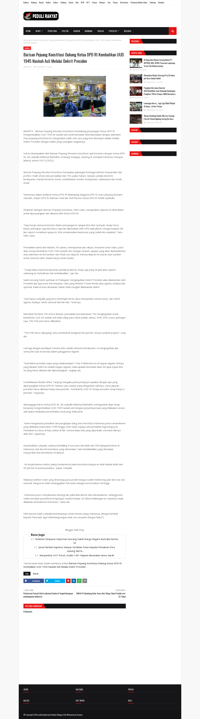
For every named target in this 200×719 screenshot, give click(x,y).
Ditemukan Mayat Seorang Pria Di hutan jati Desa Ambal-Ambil (159, 77)
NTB (82, 2)
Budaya (102, 2)
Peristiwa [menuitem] (52, 31)
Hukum (134, 130)
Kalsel (41, 2)
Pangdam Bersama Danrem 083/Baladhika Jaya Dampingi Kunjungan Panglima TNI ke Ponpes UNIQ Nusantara (159, 91)
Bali (77, 2)
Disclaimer (124, 2)
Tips (109, 2)
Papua (94, 2)
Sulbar (55, 2)
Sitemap (153, 2)
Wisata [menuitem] (101, 31)
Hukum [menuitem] (76, 31)
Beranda (27, 40)
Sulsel (71, 2)
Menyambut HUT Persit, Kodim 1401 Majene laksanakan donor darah (77, 555)
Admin (29, 67)
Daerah (36, 40)
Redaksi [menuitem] (127, 31)
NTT (88, 2)
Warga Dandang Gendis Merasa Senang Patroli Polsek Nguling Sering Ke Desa (159, 117)
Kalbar (48, 2)
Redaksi (161, 2)
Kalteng (34, 2)
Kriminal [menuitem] (89, 31)
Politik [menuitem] (65, 31)
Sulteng (63, 2)
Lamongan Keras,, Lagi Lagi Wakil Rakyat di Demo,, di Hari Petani (159, 105)
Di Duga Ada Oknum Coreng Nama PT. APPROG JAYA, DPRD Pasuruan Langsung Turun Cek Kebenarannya (159, 63)
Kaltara (26, 2)
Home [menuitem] (28, 31)
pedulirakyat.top (44, 714)
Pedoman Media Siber (139, 2)
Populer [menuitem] (113, 31)
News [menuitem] (38, 31)
